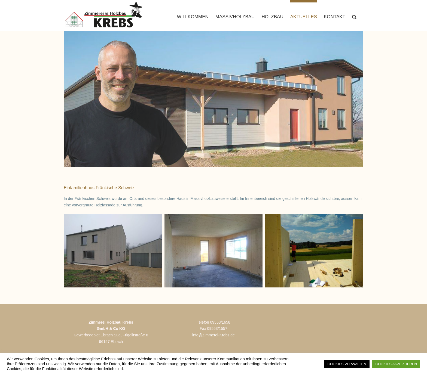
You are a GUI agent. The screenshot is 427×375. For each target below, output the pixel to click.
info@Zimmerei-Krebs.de (213, 343)
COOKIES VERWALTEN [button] (346, 364)
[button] (354, 15)
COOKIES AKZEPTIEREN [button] (396, 364)
